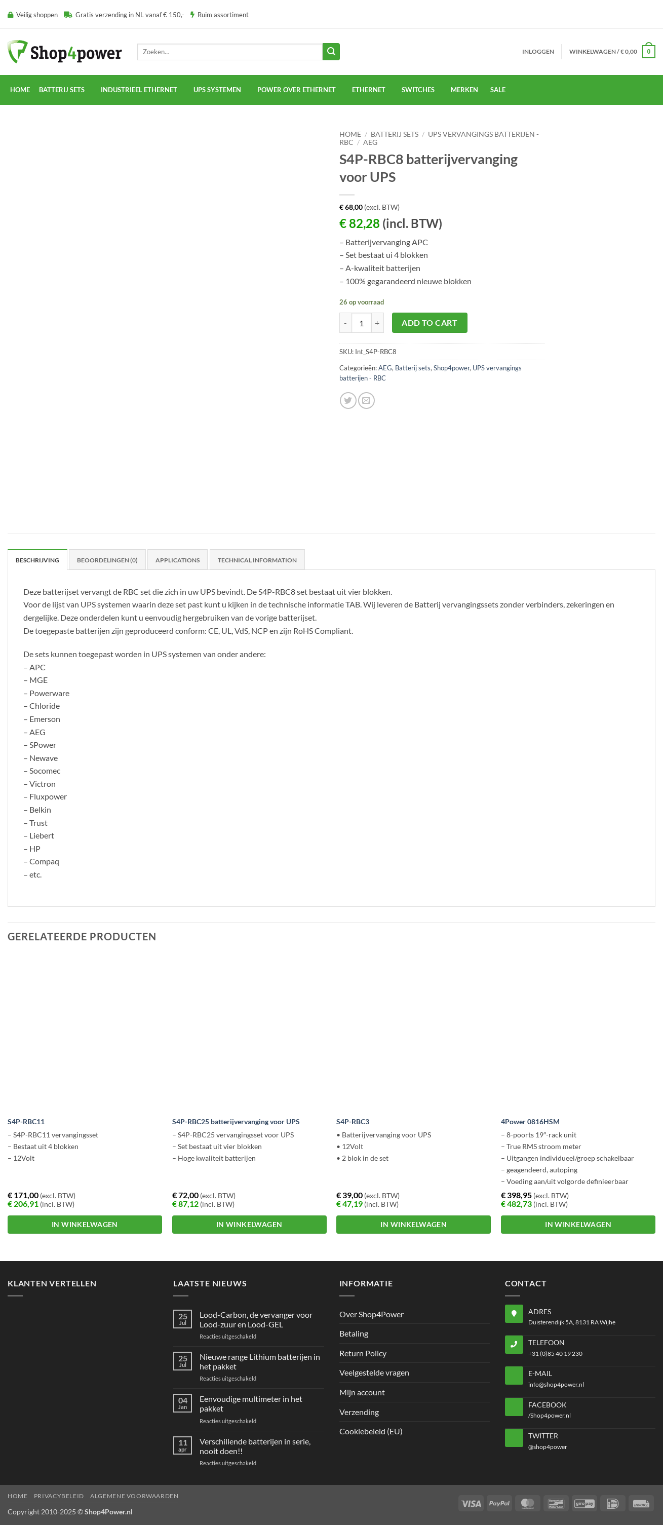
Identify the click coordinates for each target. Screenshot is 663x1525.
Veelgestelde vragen (374, 1372)
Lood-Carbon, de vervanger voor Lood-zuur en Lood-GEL (256, 1319)
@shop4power (547, 1447)
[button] (538, 52)
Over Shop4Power (371, 1314)
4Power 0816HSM (530, 1121)
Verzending (359, 1412)
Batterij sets (394, 134)
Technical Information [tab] (257, 560)
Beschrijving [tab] (37, 560)
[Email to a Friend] (366, 400)
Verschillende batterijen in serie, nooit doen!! (255, 1446)
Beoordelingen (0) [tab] (107, 560)
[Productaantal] (362, 323)
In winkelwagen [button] (85, 1224)
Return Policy (362, 1353)
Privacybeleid (59, 1496)
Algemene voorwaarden (134, 1496)
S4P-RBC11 (26, 1121)
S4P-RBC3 (352, 1121)
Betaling (353, 1333)
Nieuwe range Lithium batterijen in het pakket (260, 1361)
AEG (370, 142)
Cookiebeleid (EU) (371, 1431)
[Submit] (331, 51)
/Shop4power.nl (549, 1415)
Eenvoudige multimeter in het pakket (251, 1403)
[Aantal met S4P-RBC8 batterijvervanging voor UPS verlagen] (345, 323)
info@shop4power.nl (556, 1384)
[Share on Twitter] (348, 400)
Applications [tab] (177, 560)
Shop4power (452, 368)
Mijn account (362, 1392)
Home (20, 90)
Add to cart (429, 322)
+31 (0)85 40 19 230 (555, 1353)
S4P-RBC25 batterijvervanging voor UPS (236, 1121)
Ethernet (368, 90)
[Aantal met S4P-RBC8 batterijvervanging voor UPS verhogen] (378, 323)
